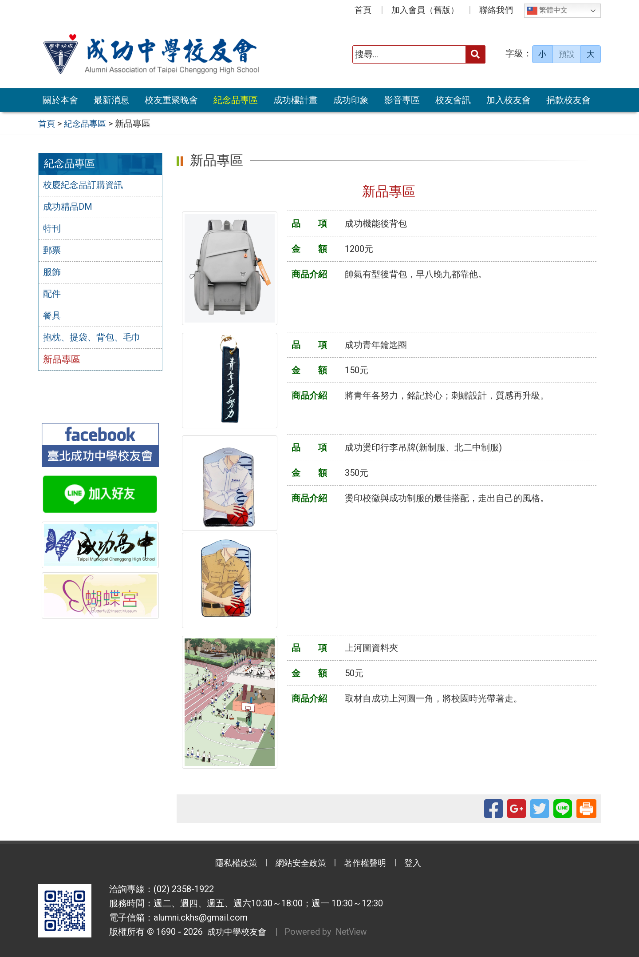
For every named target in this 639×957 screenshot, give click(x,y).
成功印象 (351, 100)
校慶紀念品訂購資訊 (85, 185)
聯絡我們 (496, 10)
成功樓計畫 (295, 100)
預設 (567, 54)
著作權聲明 (368, 863)
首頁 (363, 10)
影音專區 (402, 100)
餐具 (52, 317)
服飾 (52, 273)
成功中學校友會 (236, 932)
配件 (52, 295)
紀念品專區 (235, 100)
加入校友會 (508, 100)
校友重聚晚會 (171, 100)
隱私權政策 (231, 863)
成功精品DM (69, 207)
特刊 (52, 229)
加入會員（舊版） (425, 10)
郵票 (52, 251)
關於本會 (60, 100)
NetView (356, 932)
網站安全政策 (299, 863)
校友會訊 (453, 100)
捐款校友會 (568, 100)
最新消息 (111, 100)
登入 (419, 863)
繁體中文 (547, 10)
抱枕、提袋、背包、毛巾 (94, 339)
